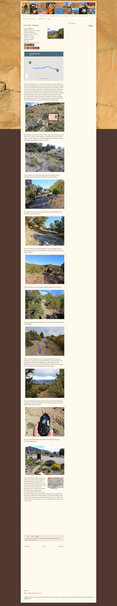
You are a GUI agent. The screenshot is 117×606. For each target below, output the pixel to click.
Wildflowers (41, 18)
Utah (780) (86, 15)
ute (37, 540)
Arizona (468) (32, 15)
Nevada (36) (65, 15)
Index (48, 18)
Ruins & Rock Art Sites (29, 18)
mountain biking (28, 540)
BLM (32, 538)
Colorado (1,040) (54, 15)
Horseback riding (56, 538)
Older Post (61, 546)
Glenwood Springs (48, 538)
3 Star (29, 538)
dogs (43, 538)
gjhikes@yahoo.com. (37, 593)
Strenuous (34, 540)
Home (24, 15)
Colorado (39, 538)
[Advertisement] (81, 39)
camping (35, 538)
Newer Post (27, 546)
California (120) (43, 15)
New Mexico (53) (75, 15)
